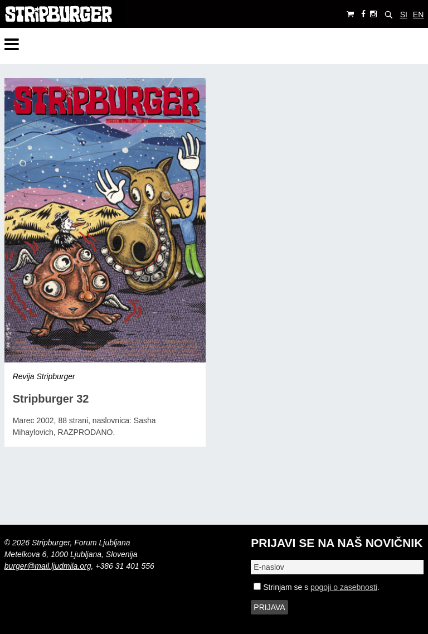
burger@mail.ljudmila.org (47, 566)
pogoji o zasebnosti (343, 587)
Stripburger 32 (51, 399)
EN (418, 14)
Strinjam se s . (316, 587)
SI (403, 14)
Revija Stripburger (44, 376)
